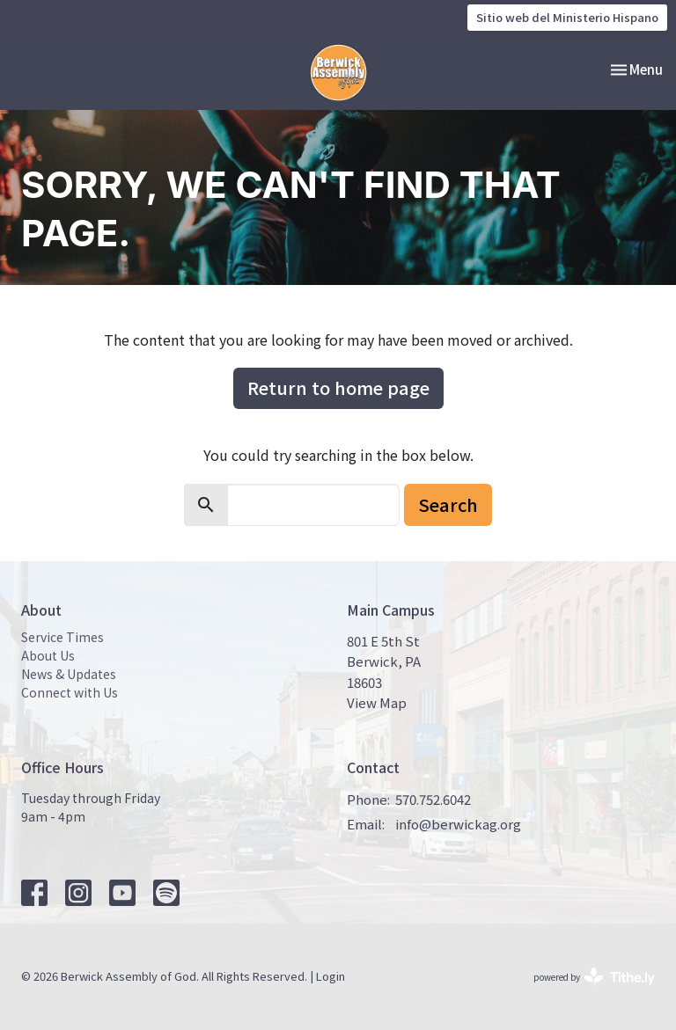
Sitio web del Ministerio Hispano (567, 17)
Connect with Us (69, 692)
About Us (48, 655)
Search (448, 504)
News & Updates (68, 674)
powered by (594, 976)
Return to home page (338, 387)
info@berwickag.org (458, 824)
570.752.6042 (433, 799)
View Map (377, 702)
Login (330, 976)
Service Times (62, 637)
